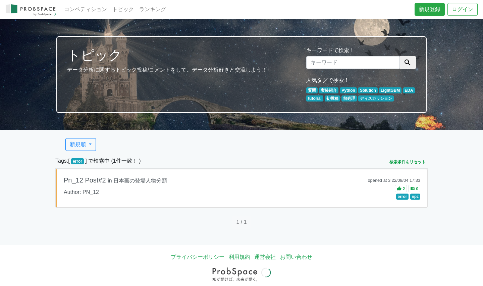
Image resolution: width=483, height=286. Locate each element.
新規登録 (429, 9)
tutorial (315, 98)
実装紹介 (329, 90)
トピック (123, 9)
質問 (312, 90)
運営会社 (265, 257)
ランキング (152, 9)
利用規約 (239, 257)
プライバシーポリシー (197, 257)
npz (415, 196)
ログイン (462, 9)
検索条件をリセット (407, 162)
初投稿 (332, 98)
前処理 (349, 98)
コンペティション (85, 9)
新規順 (78, 144)
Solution (368, 90)
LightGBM (390, 90)
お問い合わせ (296, 257)
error (77, 161)
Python (348, 90)
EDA (409, 90)
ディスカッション (376, 98)
